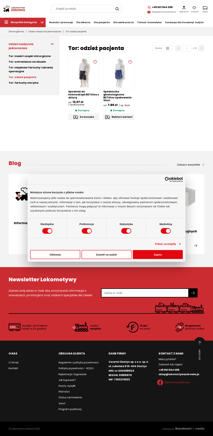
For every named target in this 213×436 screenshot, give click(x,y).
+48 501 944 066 (169, 370)
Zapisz (158, 254)
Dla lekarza (83, 22)
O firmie (14, 362)
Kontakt (13, 368)
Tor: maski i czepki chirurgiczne (30, 56)
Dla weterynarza (123, 22)
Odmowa (55, 254)
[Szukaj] (117, 8)
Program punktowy (70, 409)
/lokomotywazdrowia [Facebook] (174, 382)
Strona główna (16, 31)
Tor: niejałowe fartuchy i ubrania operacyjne (31, 69)
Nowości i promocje (61, 22)
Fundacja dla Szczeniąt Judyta (184, 22)
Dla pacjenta (102, 22)
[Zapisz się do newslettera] (193, 292)
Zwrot (62, 403)
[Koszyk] (205, 9)
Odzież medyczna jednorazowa (44, 31)
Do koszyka (87, 117)
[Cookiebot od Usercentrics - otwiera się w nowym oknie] (167, 179)
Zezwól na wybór (106, 254)
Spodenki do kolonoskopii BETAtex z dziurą (83, 94)
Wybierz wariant (122, 117)
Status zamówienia (70, 397)
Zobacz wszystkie (188, 164)
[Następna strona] (201, 48)
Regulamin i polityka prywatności (79, 362)
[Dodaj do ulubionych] (94, 61)
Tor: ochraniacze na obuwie (27, 61)
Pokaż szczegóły (165, 243)
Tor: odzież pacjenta (22, 77)
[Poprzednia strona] (178, 48)
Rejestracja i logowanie (72, 374)
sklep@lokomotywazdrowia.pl (164, 12)
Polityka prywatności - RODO (76, 368)
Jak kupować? (67, 380)
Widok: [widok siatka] (162, 48)
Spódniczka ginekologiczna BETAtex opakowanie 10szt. (117, 96)
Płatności (64, 391)
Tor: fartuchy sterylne (24, 83)
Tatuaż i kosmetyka (149, 22)
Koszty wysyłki (67, 386)
